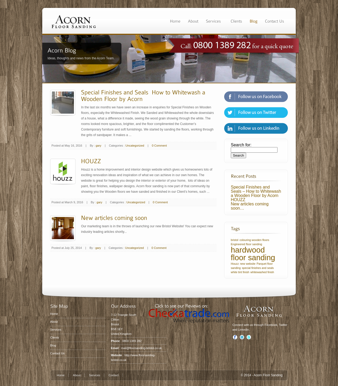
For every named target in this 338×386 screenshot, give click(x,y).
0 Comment (159, 145)
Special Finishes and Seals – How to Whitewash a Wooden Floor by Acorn (256, 191)
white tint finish (240, 272)
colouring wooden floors (254, 240)
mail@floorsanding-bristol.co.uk (141, 348)
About (54, 321)
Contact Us (57, 353)
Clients (54, 337)
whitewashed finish (262, 272)
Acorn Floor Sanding (268, 375)
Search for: (241, 145)
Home (54, 313)
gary (98, 145)
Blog (53, 345)
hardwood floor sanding (253, 253)
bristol (234, 240)
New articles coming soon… (250, 206)
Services (55, 329)
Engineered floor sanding (246, 244)
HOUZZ (238, 199)
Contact (114, 375)
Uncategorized (134, 145)
